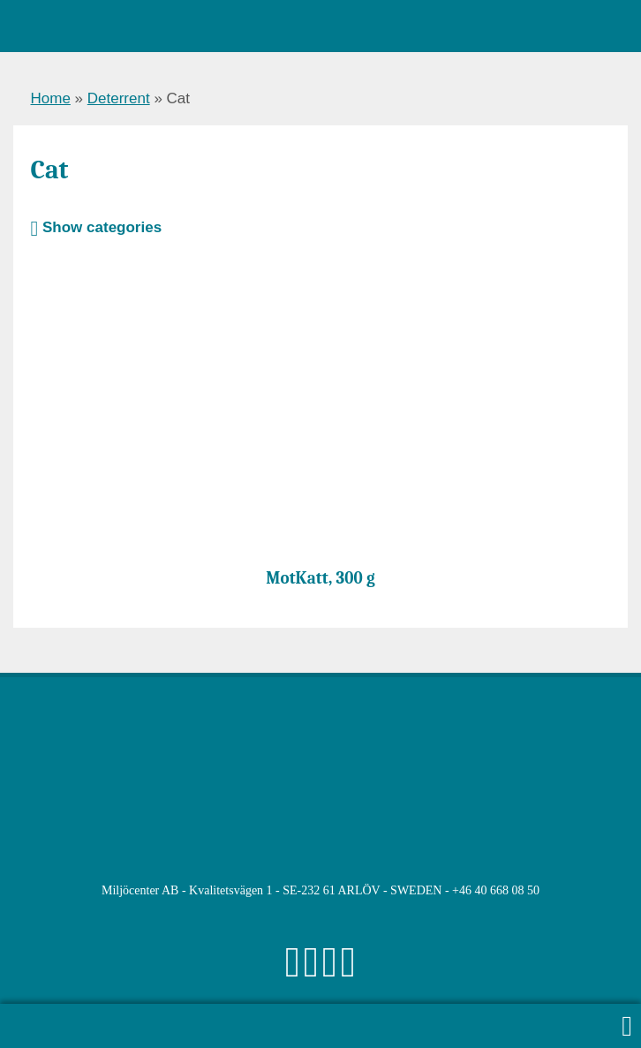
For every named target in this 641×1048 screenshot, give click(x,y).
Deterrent (118, 98)
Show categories (96, 227)
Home (51, 98)
